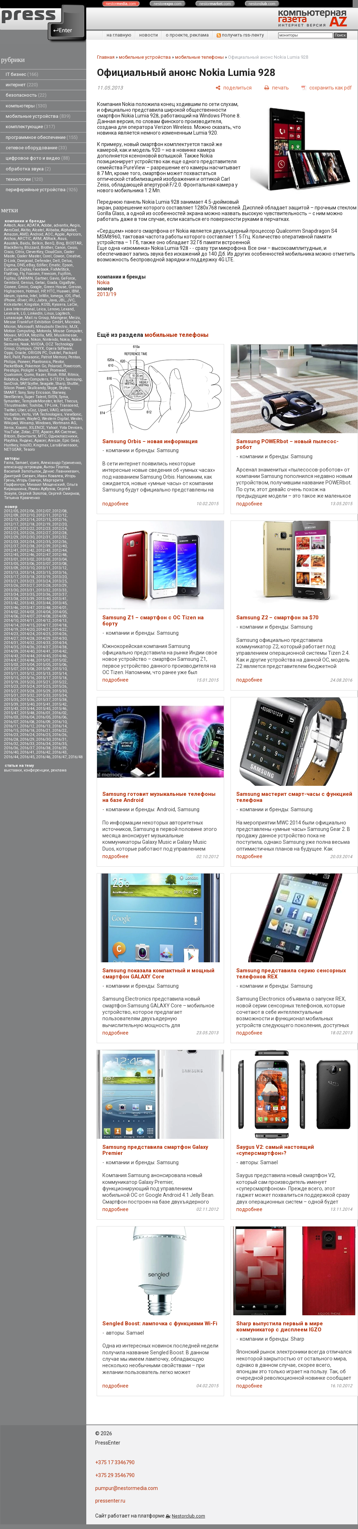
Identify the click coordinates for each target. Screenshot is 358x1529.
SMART (10, 392)
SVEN (52, 397)
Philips (10, 361)
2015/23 (11, 686)
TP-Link (51, 405)
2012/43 (43, 550)
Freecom (49, 273)
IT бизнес (22, 74)
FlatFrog (11, 273)
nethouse (21, 339)
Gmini (23, 287)
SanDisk (11, 383)
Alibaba (52, 230)
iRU (32, 300)
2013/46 (11, 607)
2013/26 (11, 585)
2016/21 (43, 730)
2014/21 (43, 629)
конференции (36, 770)
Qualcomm (13, 374)
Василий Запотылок (22, 471)
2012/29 (11, 537)
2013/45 (59, 603)
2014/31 (11, 642)
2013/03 (43, 559)
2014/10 (11, 620)
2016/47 (59, 757)
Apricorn (74, 234)
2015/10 (59, 669)
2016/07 (11, 722)
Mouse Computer (67, 331)
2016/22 (59, 730)
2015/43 (11, 708)
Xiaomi (21, 427)
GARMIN (25, 278)
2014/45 (43, 656)
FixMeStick (59, 269)
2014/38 (59, 647)
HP (43, 291)
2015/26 (59, 686)
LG (23, 313)
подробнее (115, 504)
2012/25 (11, 533)
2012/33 (11, 541)
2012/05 (11, 511)
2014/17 (43, 625)
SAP (23, 383)
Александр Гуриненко (61, 462)
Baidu (25, 243)
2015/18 (59, 678)
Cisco (8, 252)
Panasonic (30, 357)
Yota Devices (70, 427)
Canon (60, 247)
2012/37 (11, 546)
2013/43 (27, 603)
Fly (22, 273)
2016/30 (43, 739)
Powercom (72, 366)
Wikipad (11, 423)
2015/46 (59, 708)
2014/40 (27, 651)
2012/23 (43, 528)
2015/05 (43, 664)
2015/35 (11, 699)
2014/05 (59, 612)
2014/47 (11, 660)
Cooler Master (29, 256)
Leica (41, 309)
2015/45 (43, 708)
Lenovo (53, 309)
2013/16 (59, 572)
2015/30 (59, 691)
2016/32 (11, 743)
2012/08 (59, 511)
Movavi (10, 335)
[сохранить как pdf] (327, 87)
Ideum (9, 296)
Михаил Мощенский (46, 484)
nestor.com (121, 3)
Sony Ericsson (38, 392)
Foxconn (33, 273)
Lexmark (11, 313)
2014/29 (43, 638)
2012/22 (27, 528)
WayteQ (33, 418)
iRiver (22, 300)
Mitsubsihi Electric (51, 326)
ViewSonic (72, 414)
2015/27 (11, 691)
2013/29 (59, 585)
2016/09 (43, 722)
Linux (49, 313)
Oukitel (55, 352)
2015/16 (27, 678)
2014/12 (43, 620)
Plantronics (41, 361)
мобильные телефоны (199, 57)
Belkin (37, 243)
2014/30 (59, 638)
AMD (24, 234)
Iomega (56, 296)
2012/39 (43, 546)
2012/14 (27, 519)
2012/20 (59, 524)
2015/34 (59, 695)
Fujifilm (64, 273)
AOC (49, 234)
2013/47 (27, 607)
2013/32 (43, 590)
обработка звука (28, 168)
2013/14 (27, 572)
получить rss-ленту (240, 35)
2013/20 (59, 577)
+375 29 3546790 (115, 1475)
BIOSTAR (74, 243)
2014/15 (27, 625)
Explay (25, 269)
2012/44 (59, 550)
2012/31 (43, 537)
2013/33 (59, 590)
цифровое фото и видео (38, 158)
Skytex (64, 388)
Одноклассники (62, 436)
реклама (59, 770)
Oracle (20, 352)
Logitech (62, 313)
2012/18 (27, 524)
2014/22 (59, 629)
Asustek (11, 243)
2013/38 (11, 598)
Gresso (74, 287)
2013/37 (59, 594)
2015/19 (11, 682)
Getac (40, 282)
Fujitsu (10, 278)
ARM (37, 238)
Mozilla (37, 335)
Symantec (12, 401)
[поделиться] (233, 87)
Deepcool (25, 260)
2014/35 (11, 647)
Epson (67, 265)
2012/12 (59, 515)
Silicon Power (15, 388)
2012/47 (43, 554)
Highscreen (14, 291)
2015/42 (59, 704)
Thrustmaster (15, 405)
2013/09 (11, 568)
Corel (47, 256)
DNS (21, 265)
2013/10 (27, 568)
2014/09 (59, 616)
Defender (43, 260)
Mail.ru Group (37, 317)
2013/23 (27, 581)
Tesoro (29, 449)
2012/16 (59, 519)
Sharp (60, 383)
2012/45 (11, 554)
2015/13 (43, 673)
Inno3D (26, 445)
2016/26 (59, 734)
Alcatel (38, 230)
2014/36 (27, 647)
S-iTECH (57, 379)
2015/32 (27, 695)
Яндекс (26, 440)
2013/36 (43, 594)
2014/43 (11, 656)
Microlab (72, 322)
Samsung (74, 379)
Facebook (41, 269)
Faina (9, 462)
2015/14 (59, 673)
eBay (30, 265)
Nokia (65, 339)
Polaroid (55, 366)
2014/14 (11, 625)
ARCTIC (24, 238)
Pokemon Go (35, 366)
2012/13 (11, 519)
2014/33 (43, 642)
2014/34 (59, 642)
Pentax (74, 357)
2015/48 (27, 713)
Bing (60, 243)
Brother (47, 247)
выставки (13, 770)
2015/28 (27, 691)
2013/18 (27, 577)
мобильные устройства (38, 116)
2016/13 (43, 726)
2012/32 (59, 537)
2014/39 (11, 651)
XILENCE (36, 427)
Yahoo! (52, 427)
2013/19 (43, 577)
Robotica (11, 379)
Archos (10, 238)
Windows (43, 423)
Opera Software (59, 348)
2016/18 (27, 730)
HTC (51, 291)
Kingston (31, 304)
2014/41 (43, 651)
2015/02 (59, 660)
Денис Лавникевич (61, 471)
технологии (24, 179)
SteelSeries (13, 397)
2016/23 (11, 734)
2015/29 (43, 691)
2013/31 (27, 590)
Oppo (8, 352)
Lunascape (13, 317)
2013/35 (27, 594)
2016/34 (43, 743)
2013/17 (11, 577)
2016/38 (43, 748)
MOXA (23, 335)
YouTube (11, 432)
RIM (62, 374)
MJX (73, 326)
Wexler (76, 418)
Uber (22, 410)
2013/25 (59, 581)
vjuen (34, 462)
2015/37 (43, 699)
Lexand (67, 309)
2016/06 (59, 717)
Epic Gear (70, 440)
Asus (62, 238)
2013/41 (59, 598)
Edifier (42, 265)
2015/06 (59, 664)
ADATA (33, 225)
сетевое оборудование (36, 147)
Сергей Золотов (32, 493)
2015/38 (59, 699)
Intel (33, 296)
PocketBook (13, 366)
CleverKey (34, 252)
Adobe (46, 225)
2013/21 (11, 581)
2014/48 (27, 660)
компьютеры (26, 105)
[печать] (276, 87)
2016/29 (27, 739)
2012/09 (11, 515)
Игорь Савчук (28, 480)
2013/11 (43, 568)
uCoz (32, 410)
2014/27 (11, 638)
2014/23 (11, 634)
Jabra (42, 300)
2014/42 (59, 651)
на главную (119, 35)
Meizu (74, 317)
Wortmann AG (64, 423)
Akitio (25, 230)
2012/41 (11, 550)
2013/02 (27, 559)
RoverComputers (34, 379)
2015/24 (27, 686)
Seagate (47, 383)
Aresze (54, 440)
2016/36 (11, 748)
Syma (63, 397)
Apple (60, 234)
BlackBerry (13, 247)
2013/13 (11, 572)
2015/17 (43, 678)
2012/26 (27, 533)
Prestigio (11, 370)
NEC (7, 339)
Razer (41, 374)
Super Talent (35, 397)
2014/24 (27, 634)
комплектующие (30, 126)
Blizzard (31, 247)
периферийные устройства (42, 189)
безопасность (26, 95)
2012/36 (59, 541)
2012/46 (27, 554)
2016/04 (27, 717)
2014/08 (43, 616)
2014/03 (27, 612)
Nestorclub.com (188, 1516)
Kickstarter (13, 304)
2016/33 (27, 743)
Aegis (75, 225)
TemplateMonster (37, 401)
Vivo (7, 418)
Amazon (11, 234)
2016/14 (59, 726)
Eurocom (11, 269)
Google (36, 287)
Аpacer (47, 432)
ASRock (49, 238)
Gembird (11, 282)
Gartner (41, 278)
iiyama (22, 296)
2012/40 (59, 546)
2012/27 (43, 533)
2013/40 (43, 598)
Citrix (19, 252)
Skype (52, 388)
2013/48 (43, 607)
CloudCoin (53, 252)
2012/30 (27, 537)
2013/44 (43, 603)
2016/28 (11, 739)
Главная (106, 57)
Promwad (58, 370)
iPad (76, 296)
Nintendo (50, 339)
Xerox (9, 427)
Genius (27, 282)
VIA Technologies (47, 414)
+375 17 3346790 (115, 1462)
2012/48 (59, 554)
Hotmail (32, 291)
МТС (42, 436)
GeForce (68, 278)
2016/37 (27, 748)
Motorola (44, 331)
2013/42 (11, 603)
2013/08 (59, 563)
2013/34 (11, 594)
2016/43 (59, 752)
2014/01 (59, 607)
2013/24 (43, 581)
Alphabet (68, 230)
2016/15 (11, 730)
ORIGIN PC (37, 352)
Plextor (58, 361)
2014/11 (27, 620)
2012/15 (43, 519)
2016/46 (43, 757)
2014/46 (59, 656)
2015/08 (27, 669)
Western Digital (55, 418)
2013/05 (11, 563)
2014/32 (27, 642)
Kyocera (59, 304)
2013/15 (43, 572)
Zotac (25, 432)
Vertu (26, 414)
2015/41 (43, 704)
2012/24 (59, 528)
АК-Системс (65, 432)
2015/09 (43, 669)
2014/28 (27, 638)
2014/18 (59, 625)
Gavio (54, 278)
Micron (10, 326)
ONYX (38, 348)
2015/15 (11, 678)
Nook (24, 344)
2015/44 (27, 708)
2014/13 (59, 620)
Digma (9, 265)
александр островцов (23, 467)
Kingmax (40, 445)
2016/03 (11, 717)
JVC (70, 300)
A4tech (10, 225)
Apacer (40, 440)
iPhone (9, 300)
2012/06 (27, 511)
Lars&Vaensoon (63, 445)
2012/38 (27, 546)
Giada (52, 282)
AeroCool (11, 230)
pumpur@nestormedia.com (126, 1488)
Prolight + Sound (34, 370)
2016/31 (59, 739)
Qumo (29, 374)
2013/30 (11, 590)
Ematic (55, 265)
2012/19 (43, 524)
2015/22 (59, 682)
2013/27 (27, 585)
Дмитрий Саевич (19, 476)
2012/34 (27, 541)
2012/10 (27, 515)
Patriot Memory (54, 357)
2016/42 (43, 752)
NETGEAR (12, 449)
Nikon (36, 339)
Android (36, 234)
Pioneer (24, 361)
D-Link (9, 260)
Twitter (10, 410)
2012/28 (59, 533)
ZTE (35, 432)
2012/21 (11, 528)
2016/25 (43, 734)
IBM (75, 291)
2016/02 (59, 713)
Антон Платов (56, 467)
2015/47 (11, 713)
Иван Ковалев (50, 476)
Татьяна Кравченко (22, 497)
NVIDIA (37, 344)
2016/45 (27, 757)
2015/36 (27, 699)
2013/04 (59, 559)
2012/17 (11, 524)
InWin (44, 296)
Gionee (10, 287)
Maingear (58, 317)
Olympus (24, 348)
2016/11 (11, 726)
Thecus (70, 401)
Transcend (68, 405)
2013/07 (43, 563)
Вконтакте (26, 436)
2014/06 (11, 616)
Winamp (27, 423)
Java (53, 300)
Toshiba (36, 405)
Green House (55, 287)
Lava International (19, 309)
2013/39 (27, 598)
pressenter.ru (110, 1501)
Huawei (63, 291)
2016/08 (27, 722)
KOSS (45, 304)
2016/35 (59, 743)
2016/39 (59, 748)
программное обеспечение (42, 137)
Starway (58, 392)
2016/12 (27, 726)
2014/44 (27, 656)
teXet (58, 401)
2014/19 (11, 629)
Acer (21, 225)
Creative (73, 256)
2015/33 (43, 695)
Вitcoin (9, 436)
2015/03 (11, 664)
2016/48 (75, 757)
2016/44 (11, 757)
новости (148, 35)
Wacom (19, 418)
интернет (22, 84)
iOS (68, 296)
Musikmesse (65, 335)
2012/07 (43, 511)
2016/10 (59, 722)
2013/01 (11, 559)
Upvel (43, 410)
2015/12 (27, 673)
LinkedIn (35, 313)
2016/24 (27, 734)
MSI (49, 335)
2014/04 (43, 612)
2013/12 (59, 568)
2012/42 (27, 550)
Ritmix (73, 374)
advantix (61, 225)
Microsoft (26, 326)
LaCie (72, 304)
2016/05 (43, 717)
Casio (72, 247)
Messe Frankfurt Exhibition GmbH (33, 322)
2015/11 (11, 673)
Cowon (58, 256)
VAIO (54, 410)
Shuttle (72, 383)
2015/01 (43, 660)
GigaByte (67, 282)
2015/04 (27, 664)
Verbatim (12, 414)
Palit (16, 357)
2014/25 (43, 634)
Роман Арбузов (41, 489)
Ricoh (52, 374)
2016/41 (27, 752)
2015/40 (27, 704)
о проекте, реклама (187, 35)
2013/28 (43, 585)
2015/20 (27, 682)
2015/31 (11, 695)
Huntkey (11, 445)
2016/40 (11, 752)
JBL (62, 300)
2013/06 (27, 563)
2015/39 (11, 704)
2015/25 (43, 686)
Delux (67, 260)
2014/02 (11, 612)
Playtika (11, 440)
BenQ (49, 243)
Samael (21, 462)
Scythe (33, 383)
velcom (66, 410)
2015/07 (11, 669)
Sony (21, 392)
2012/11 (43, 515)
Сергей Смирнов (63, 493)
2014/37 (43, 647)
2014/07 (27, 616)
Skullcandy (36, 388)
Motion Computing (19, 331)
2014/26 (59, 634)
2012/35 (43, 541)
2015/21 (43, 682)
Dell (56, 260)
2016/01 (43, 713)
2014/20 (27, 629)
